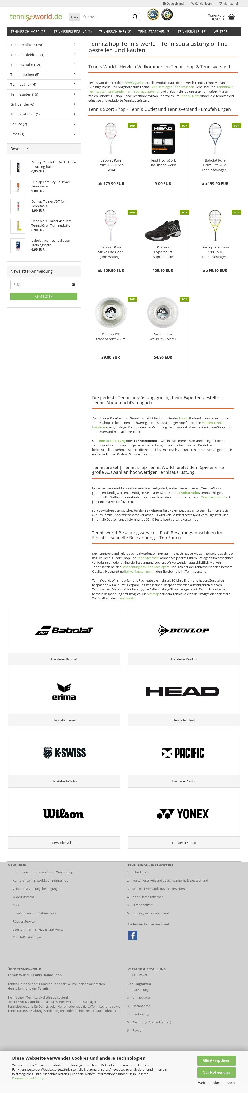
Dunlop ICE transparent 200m (110, 336)
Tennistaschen (183, 87)
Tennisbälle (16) (192, 31)
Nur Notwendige (216, 1072)
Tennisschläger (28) (28, 31)
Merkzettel (228, 3)
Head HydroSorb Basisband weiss (163, 162)
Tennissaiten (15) (24, 94)
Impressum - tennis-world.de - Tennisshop (43, 883)
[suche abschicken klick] (135, 17)
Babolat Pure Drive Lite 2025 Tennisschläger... (215, 165)
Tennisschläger (161, 87)
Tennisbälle (225, 87)
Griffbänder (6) (22, 104)
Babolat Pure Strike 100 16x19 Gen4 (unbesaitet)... (111, 165)
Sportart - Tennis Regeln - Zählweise (38, 941)
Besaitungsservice (41, 1022)
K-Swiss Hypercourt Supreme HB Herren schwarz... (163, 252)
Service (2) (18, 124)
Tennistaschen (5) (154, 31)
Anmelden (44, 296)
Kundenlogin (201, 3)
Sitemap (153, 594)
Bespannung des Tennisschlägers (145, 567)
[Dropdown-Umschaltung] (74, 17)
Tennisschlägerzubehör (143, 91)
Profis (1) (17, 134)
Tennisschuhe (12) (115, 31)
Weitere (221, 31)
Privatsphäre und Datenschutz (34, 925)
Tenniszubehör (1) (25, 114)
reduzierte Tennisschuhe (93, 1017)
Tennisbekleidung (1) (73, 31)
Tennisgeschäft (148, 558)
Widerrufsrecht (23, 908)
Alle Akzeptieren (216, 1060)
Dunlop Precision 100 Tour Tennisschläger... (215, 252)
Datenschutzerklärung (28, 1078)
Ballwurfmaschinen (138, 571)
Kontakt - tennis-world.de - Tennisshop (40, 892)
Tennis (183, 418)
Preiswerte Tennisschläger (77, 1013)
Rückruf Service (24, 933)
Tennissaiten (97, 91)
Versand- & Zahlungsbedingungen (37, 900)
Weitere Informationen (216, 1082)
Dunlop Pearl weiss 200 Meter (163, 336)
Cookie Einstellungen (28, 948)
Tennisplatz (126, 598)
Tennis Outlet (190, 96)
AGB (16, 916)
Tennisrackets (18, 1022)
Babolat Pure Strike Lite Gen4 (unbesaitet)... (111, 252)
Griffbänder (116, 91)
